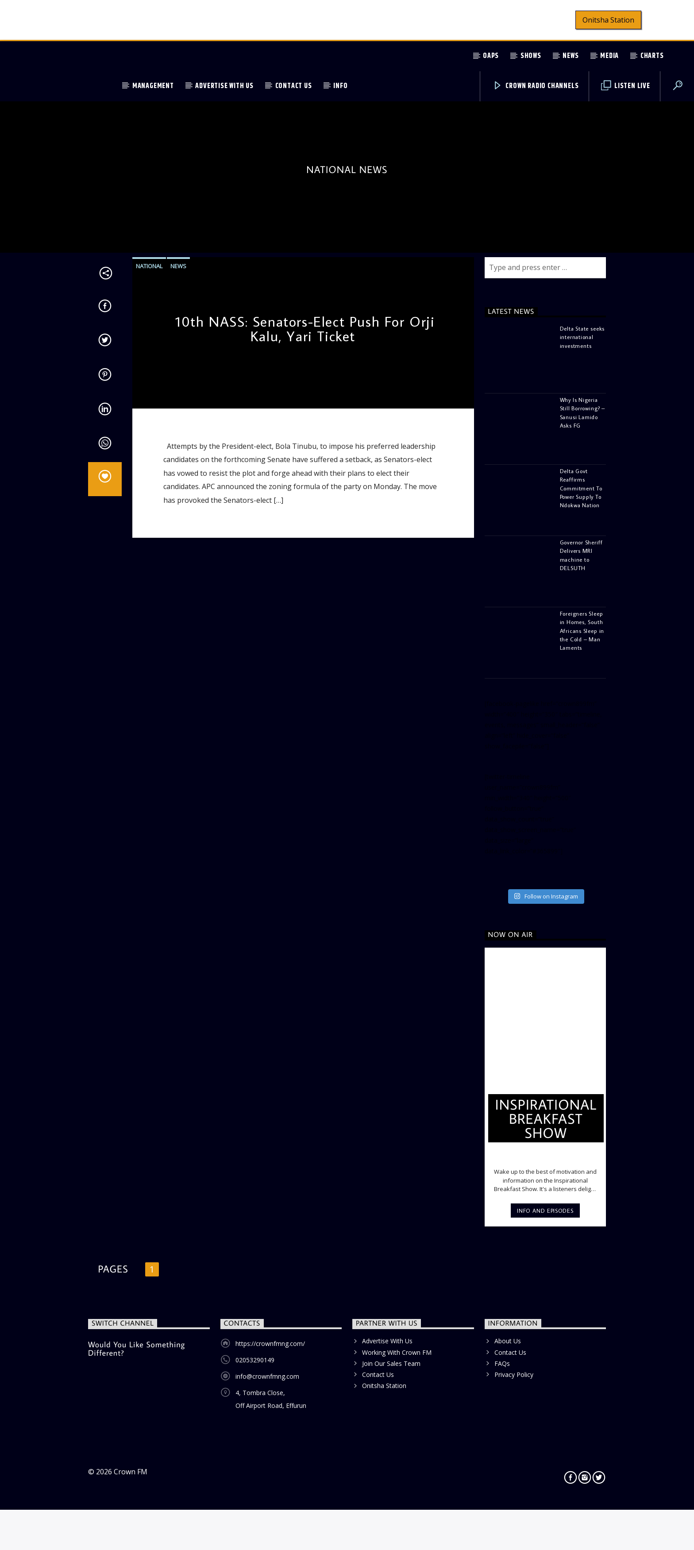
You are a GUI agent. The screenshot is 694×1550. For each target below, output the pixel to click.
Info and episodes (545, 1488)
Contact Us (293, 86)
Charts (652, 56)
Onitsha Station (608, 20)
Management (153, 86)
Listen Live (625, 86)
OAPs (491, 56)
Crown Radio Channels (536, 86)
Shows (530, 56)
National (149, 544)
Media (609, 56)
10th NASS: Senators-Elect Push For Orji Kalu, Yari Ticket (305, 606)
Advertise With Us (224, 86)
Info (340, 86)
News (570, 56)
